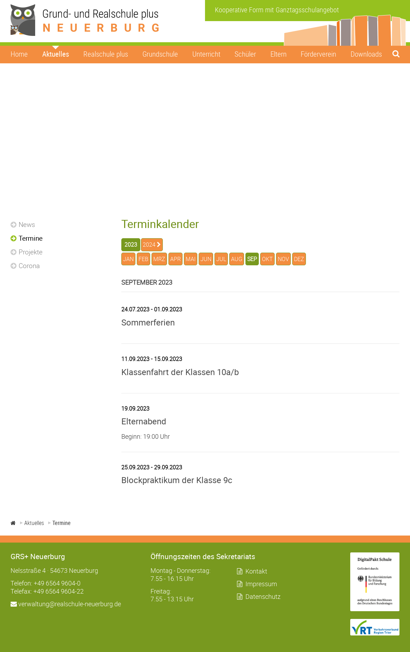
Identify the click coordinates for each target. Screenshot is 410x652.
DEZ (299, 259)
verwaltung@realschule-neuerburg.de (66, 604)
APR (175, 259)
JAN (128, 259)
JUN (205, 259)
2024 (149, 244)
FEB (143, 259)
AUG (236, 259)
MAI (191, 259)
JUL (221, 259)
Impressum (261, 584)
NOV (283, 259)
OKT (267, 259)
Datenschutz (263, 596)
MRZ (159, 259)
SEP (252, 259)
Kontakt (256, 571)
